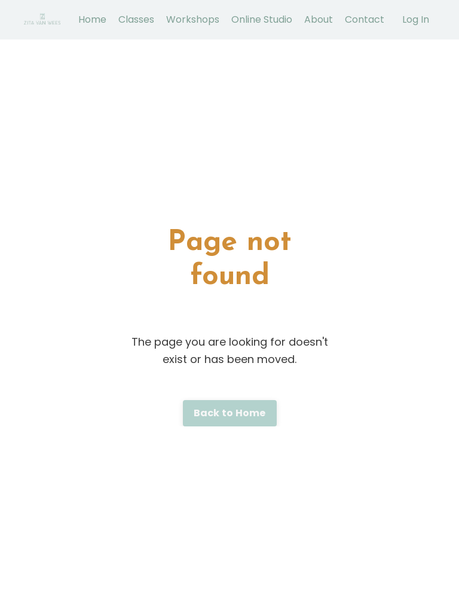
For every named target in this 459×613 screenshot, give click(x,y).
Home (92, 19)
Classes (136, 19)
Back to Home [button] (230, 413)
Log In (415, 19)
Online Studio (261, 19)
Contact (364, 19)
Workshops (192, 19)
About (318, 19)
